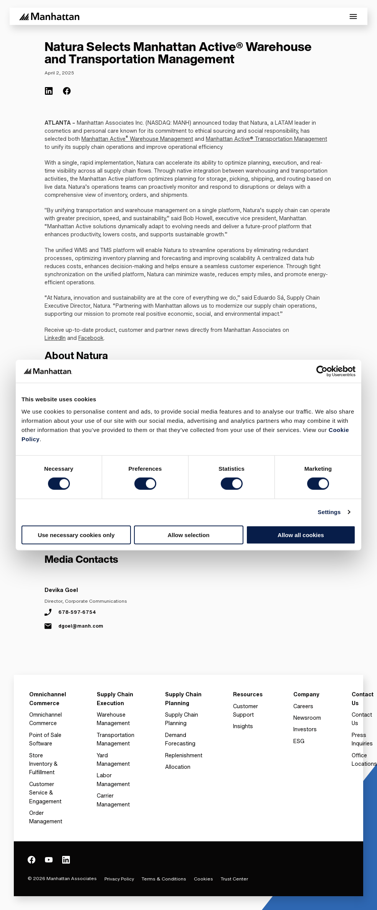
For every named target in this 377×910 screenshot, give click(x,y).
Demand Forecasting (180, 739)
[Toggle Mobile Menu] (353, 16)
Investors (305, 729)
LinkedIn (55, 338)
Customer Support (245, 710)
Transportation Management (115, 739)
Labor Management (113, 779)
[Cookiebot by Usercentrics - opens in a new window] (322, 371)
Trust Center (234, 878)
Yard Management (113, 759)
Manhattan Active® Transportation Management (266, 139)
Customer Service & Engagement (45, 792)
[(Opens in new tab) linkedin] (49, 91)
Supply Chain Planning (181, 719)
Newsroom (307, 718)
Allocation (177, 767)
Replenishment (183, 755)
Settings (329, 512)
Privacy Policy (119, 878)
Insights (243, 726)
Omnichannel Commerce (45, 719)
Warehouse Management (160, 139)
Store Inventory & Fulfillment (43, 763)
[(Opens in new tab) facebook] (67, 91)
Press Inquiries (362, 739)
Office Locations (364, 759)
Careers (303, 706)
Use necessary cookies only (76, 534)
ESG (298, 741)
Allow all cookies (301, 534)
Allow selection (188, 534)
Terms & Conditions (164, 878)
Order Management (45, 817)
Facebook (91, 338)
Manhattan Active (103, 139)
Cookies (203, 878)
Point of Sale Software (45, 739)
